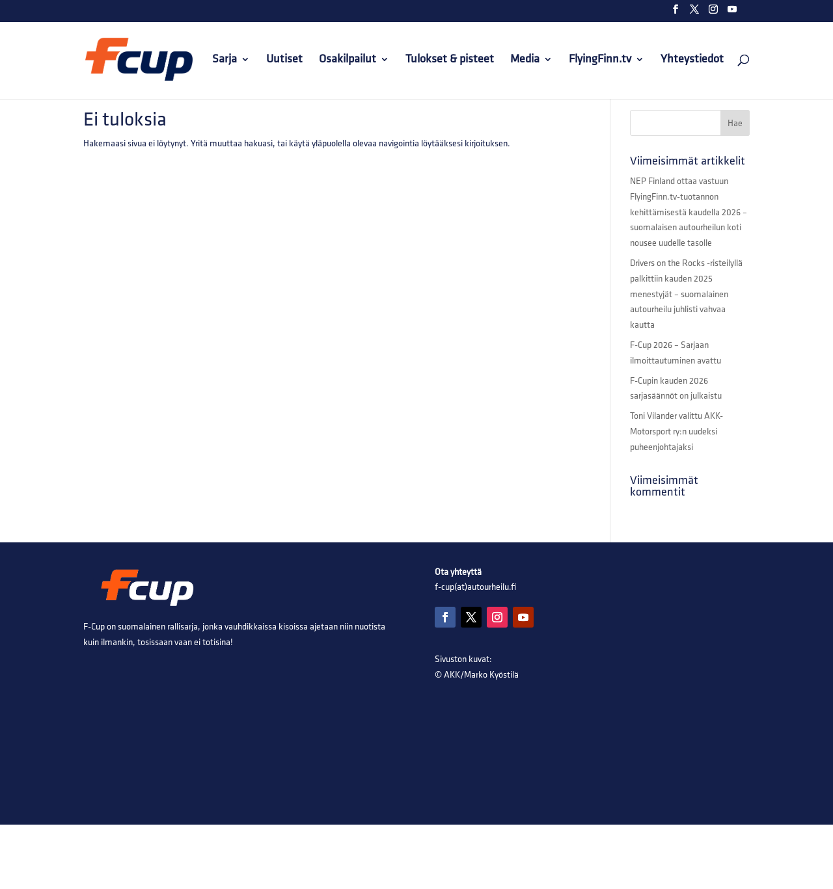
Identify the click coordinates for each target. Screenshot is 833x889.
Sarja (224, 60)
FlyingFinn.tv (600, 60)
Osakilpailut (347, 60)
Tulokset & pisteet (449, 60)
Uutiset (284, 60)
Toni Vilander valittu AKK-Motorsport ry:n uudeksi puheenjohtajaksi (676, 431)
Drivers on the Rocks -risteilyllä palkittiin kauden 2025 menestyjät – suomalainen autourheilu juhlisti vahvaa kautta (686, 294)
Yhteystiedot (692, 60)
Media (524, 60)
